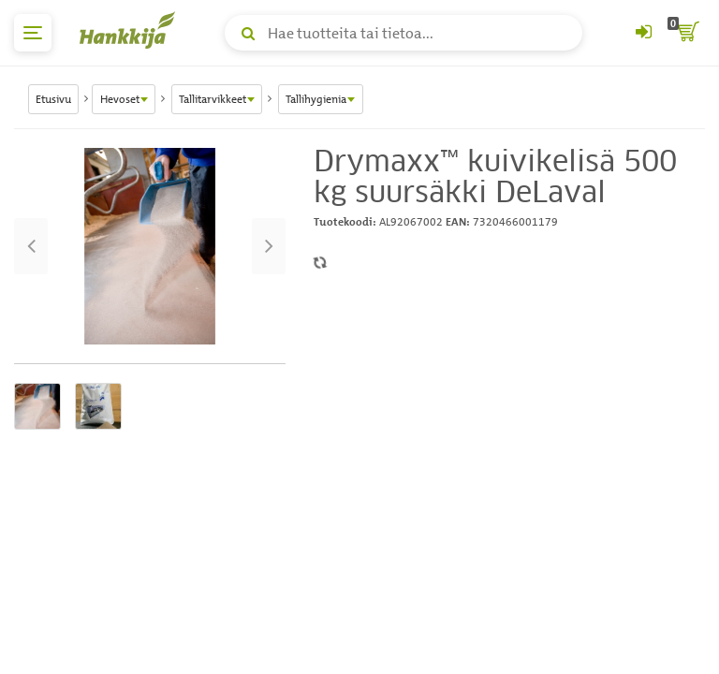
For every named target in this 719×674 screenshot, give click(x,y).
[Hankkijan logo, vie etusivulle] (131, 30)
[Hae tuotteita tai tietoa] (403, 33)
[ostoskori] (686, 32)
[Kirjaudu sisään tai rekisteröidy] (643, 32)
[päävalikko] (32, 32)
